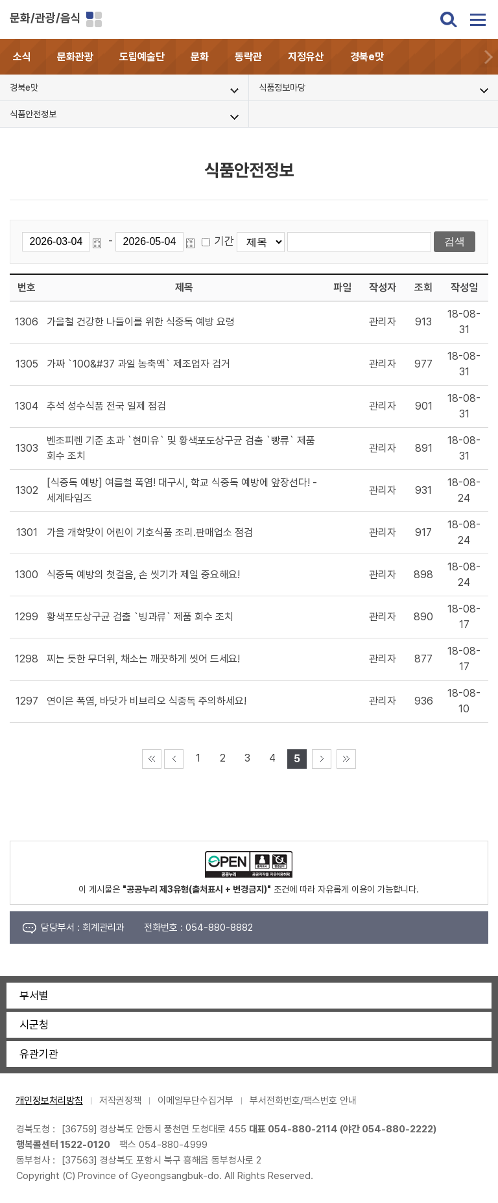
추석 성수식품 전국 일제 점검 (106, 406)
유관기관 (38, 1053)
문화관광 (75, 57)
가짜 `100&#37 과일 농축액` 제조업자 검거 (138, 364)
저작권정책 (120, 1100)
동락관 (248, 57)
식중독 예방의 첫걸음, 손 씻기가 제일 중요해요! (143, 574)
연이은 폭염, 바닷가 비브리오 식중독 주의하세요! (146, 701)
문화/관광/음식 (45, 18)
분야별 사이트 (94, 19)
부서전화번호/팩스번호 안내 (303, 1100)
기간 (224, 241)
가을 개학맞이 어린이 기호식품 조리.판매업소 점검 (150, 532)
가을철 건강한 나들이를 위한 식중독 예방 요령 (141, 322)
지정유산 (306, 57)
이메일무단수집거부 (195, 1100)
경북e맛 (367, 57)
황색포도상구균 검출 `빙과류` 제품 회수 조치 (140, 617)
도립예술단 (142, 57)
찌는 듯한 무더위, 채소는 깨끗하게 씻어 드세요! (143, 659)
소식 (22, 57)
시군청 (34, 1024)
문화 (200, 57)
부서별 (34, 995)
